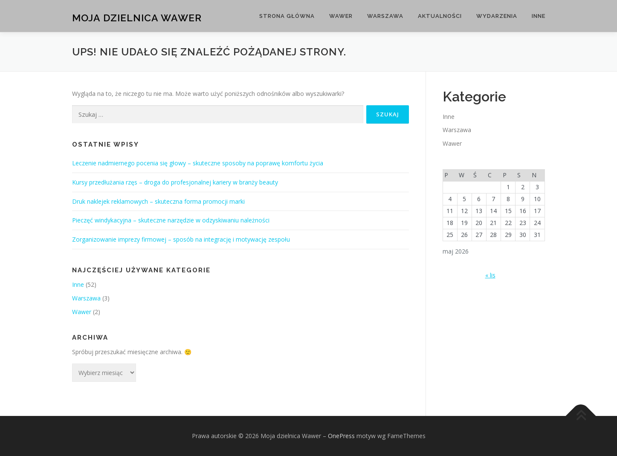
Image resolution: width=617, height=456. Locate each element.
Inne (538, 16)
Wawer (341, 16)
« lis (490, 275)
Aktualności (440, 16)
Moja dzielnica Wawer (137, 17)
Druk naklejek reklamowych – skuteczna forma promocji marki (158, 201)
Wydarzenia (496, 16)
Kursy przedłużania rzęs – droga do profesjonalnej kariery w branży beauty (175, 182)
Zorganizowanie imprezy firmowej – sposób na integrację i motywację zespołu (181, 239)
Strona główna (287, 16)
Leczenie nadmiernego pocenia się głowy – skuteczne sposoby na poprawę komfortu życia (197, 163)
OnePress (341, 436)
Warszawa (385, 16)
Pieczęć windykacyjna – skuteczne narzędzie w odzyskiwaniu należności (170, 220)
